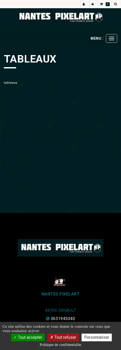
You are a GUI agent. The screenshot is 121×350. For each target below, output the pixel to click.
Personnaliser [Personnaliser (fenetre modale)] (96, 337)
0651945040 (63, 318)
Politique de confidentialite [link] (60, 345)
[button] (116, 4)
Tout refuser (63, 337)
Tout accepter (28, 337)
